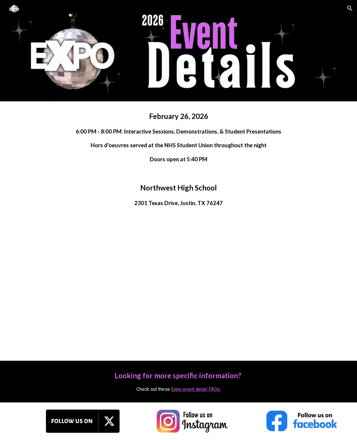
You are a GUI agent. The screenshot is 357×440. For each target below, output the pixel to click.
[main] (178, 137)
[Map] (178, 289)
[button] (350, 8)
